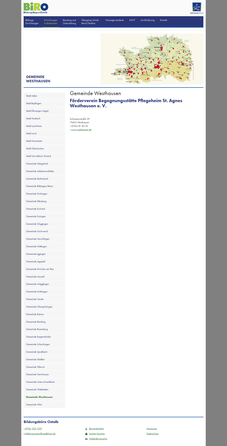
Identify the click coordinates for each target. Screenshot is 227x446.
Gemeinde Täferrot (35, 367)
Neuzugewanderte (114, 20)
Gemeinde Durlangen (36, 193)
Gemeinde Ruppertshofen (38, 336)
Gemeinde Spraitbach (36, 351)
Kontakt (163, 20)
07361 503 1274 (33, 428)
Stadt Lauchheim (34, 126)
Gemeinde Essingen (36, 216)
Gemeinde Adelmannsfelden (40, 171)
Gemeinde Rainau (35, 314)
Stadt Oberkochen (35, 148)
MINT (132, 20)
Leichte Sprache (95, 433)
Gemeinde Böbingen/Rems (39, 186)
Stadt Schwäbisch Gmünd (38, 156)
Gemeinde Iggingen (36, 254)
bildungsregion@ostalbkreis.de (39, 433)
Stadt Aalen (31, 95)
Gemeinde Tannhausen (37, 374)
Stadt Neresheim (34, 141)
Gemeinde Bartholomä (37, 178)
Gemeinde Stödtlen (35, 359)
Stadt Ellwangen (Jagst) (37, 111)
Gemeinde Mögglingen (37, 284)
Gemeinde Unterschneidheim (40, 382)
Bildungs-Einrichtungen (32, 21)
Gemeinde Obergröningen (39, 306)
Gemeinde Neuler (35, 299)
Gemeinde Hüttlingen (36, 246)
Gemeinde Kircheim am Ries (40, 269)
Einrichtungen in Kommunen (50, 21)
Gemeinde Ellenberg (36, 201)
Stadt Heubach (33, 118)
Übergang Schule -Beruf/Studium (90, 21)
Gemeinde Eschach (35, 208)
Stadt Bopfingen (33, 103)
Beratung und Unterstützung (69, 21)
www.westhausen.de (81, 129)
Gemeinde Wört (34, 404)
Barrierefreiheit (94, 428)
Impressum (152, 428)
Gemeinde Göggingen (37, 224)
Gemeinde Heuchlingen (37, 238)
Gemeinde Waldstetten (37, 389)
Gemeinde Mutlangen (37, 291)
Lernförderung (147, 20)
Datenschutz (152, 433)
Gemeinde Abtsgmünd (37, 163)
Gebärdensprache (96, 438)
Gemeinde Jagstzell (35, 261)
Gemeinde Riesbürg (35, 321)
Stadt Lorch (31, 133)
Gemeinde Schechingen (38, 344)
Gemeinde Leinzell (35, 276)
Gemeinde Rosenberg (37, 329)
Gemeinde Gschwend (37, 231)
